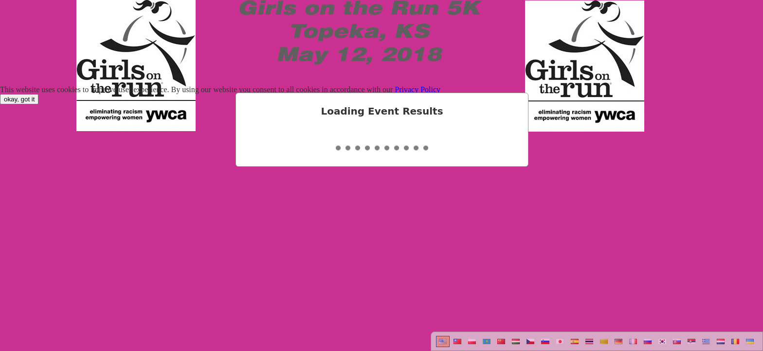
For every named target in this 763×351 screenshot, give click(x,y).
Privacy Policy (417, 89)
